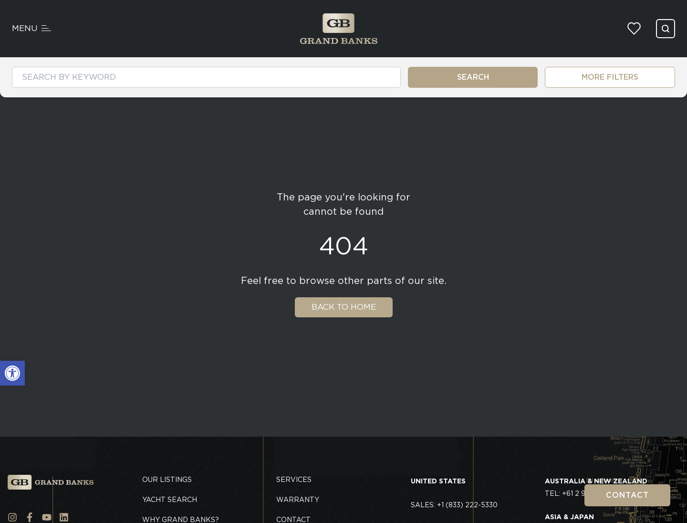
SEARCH (473, 77)
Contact (627, 495)
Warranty (297, 499)
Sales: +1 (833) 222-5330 (454, 505)
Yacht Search (169, 499)
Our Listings (167, 479)
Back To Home (344, 307)
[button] (12, 373)
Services (294, 479)
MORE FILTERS (610, 77)
